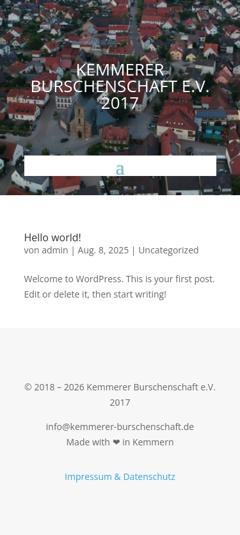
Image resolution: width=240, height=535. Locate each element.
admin (55, 250)
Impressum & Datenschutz (120, 476)
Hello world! (52, 237)
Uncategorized (168, 250)
